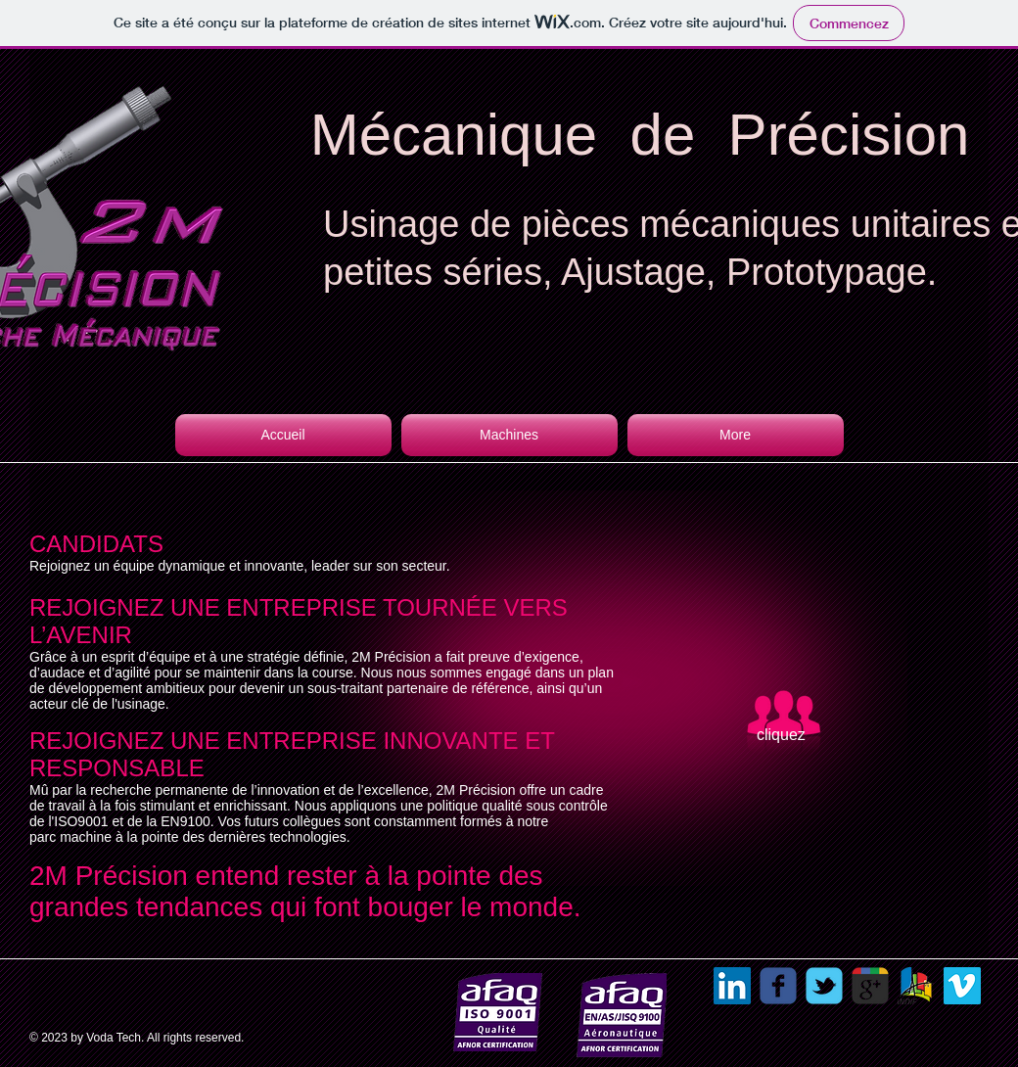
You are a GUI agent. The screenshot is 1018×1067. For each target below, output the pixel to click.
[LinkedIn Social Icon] (732, 985)
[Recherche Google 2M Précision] (870, 985)
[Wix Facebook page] (778, 985)
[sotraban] (916, 985)
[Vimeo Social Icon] (962, 985)
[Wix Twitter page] (824, 985)
